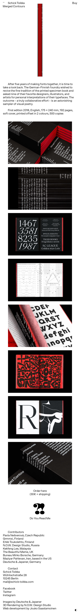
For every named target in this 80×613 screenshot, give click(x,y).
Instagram (9, 595)
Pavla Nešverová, (13, 535)
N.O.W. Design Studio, (16, 545)
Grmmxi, (8, 538)
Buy (74, 3)
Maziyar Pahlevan (14, 558)
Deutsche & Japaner (29, 601)
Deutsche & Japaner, (16, 562)
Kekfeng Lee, (11, 548)
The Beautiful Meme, (16, 552)
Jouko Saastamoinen (43, 608)
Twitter (7, 592)
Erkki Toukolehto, (13, 542)
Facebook (9, 588)
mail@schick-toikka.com (18, 581)
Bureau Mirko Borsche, (17, 555)
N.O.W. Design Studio (37, 605)
